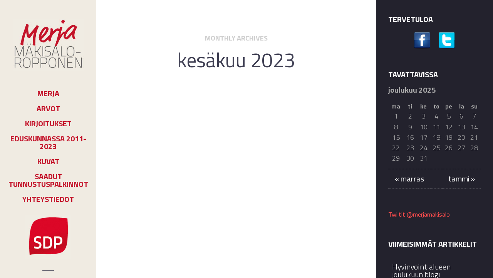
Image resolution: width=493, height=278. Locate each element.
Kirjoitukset (48, 123)
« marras (409, 179)
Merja (48, 93)
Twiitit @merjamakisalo (419, 214)
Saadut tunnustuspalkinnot (48, 180)
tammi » (461, 179)
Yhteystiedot (48, 199)
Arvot (48, 108)
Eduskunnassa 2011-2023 (48, 142)
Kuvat (48, 161)
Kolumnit (247, 113)
